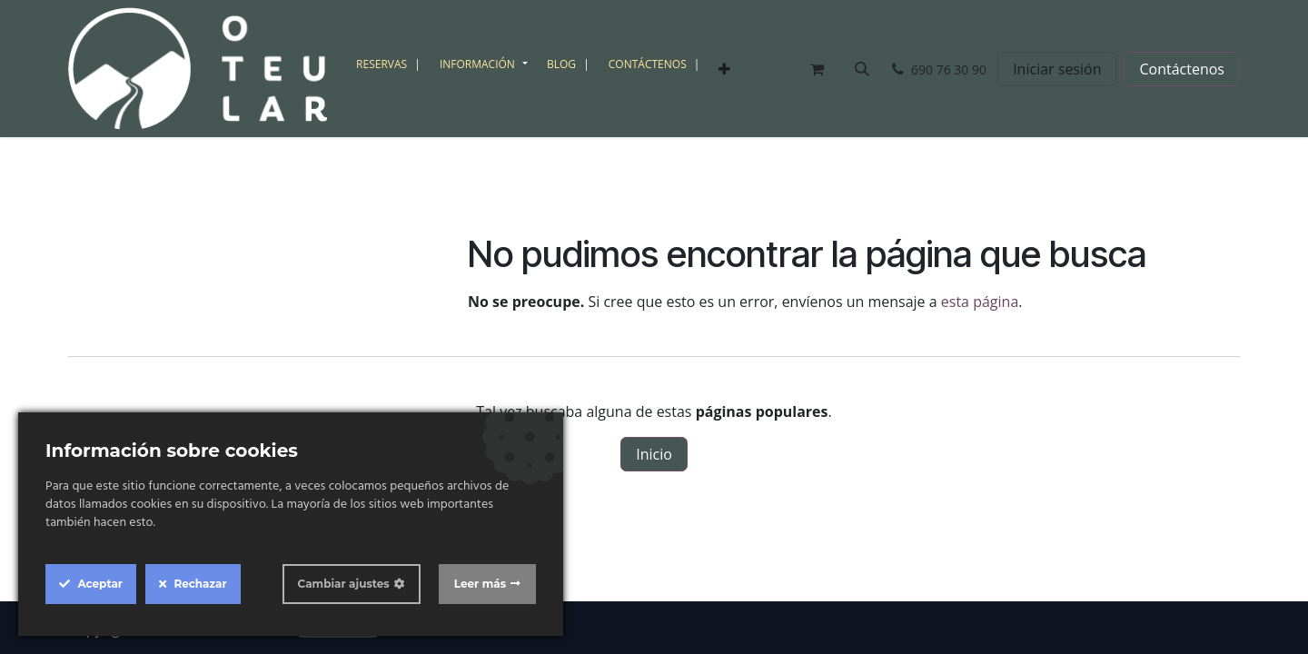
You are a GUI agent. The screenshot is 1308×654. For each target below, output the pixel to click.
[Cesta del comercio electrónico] (817, 69)
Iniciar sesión (1057, 69)
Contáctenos (1181, 69)
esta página (979, 302)
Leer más (480, 583)
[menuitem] (390, 64)
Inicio (654, 454)
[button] (862, 69)
